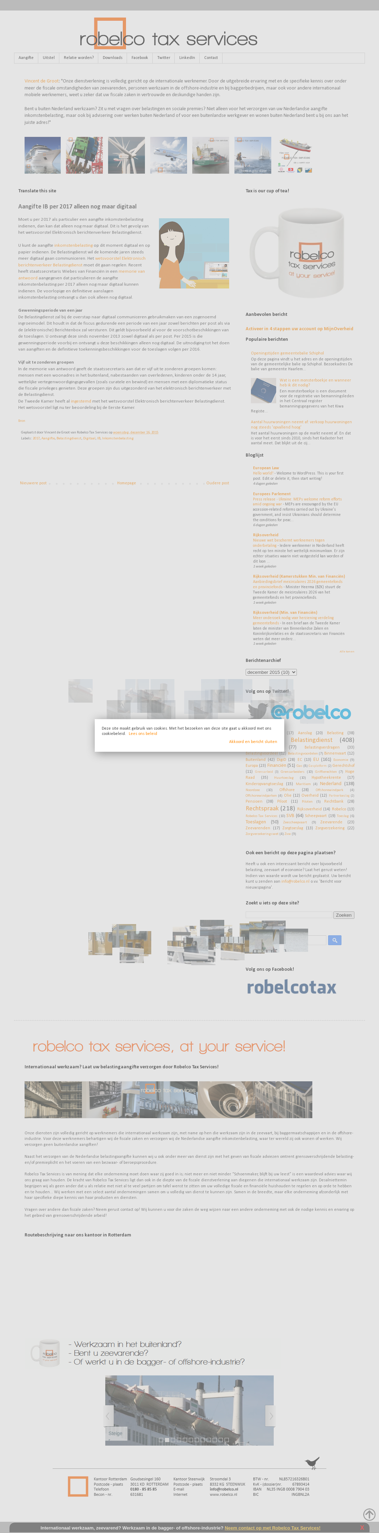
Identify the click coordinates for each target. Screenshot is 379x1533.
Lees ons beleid (143, 734)
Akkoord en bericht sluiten (253, 742)
